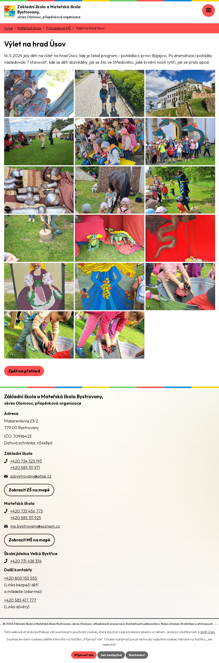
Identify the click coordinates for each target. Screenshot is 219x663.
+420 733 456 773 (26, 529)
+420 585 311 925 (25, 536)
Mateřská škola (29, 28)
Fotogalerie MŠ (58, 28)
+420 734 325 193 (26, 479)
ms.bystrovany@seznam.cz (35, 544)
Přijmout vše (83, 655)
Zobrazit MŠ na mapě (29, 558)
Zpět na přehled (24, 389)
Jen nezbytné (111, 655)
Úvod (8, 28)
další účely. (207, 632)
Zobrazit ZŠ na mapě (29, 508)
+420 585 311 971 (25, 486)
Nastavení (137, 655)
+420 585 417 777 (20, 618)
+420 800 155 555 (20, 596)
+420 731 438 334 (26, 579)
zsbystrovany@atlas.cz (30, 494)
